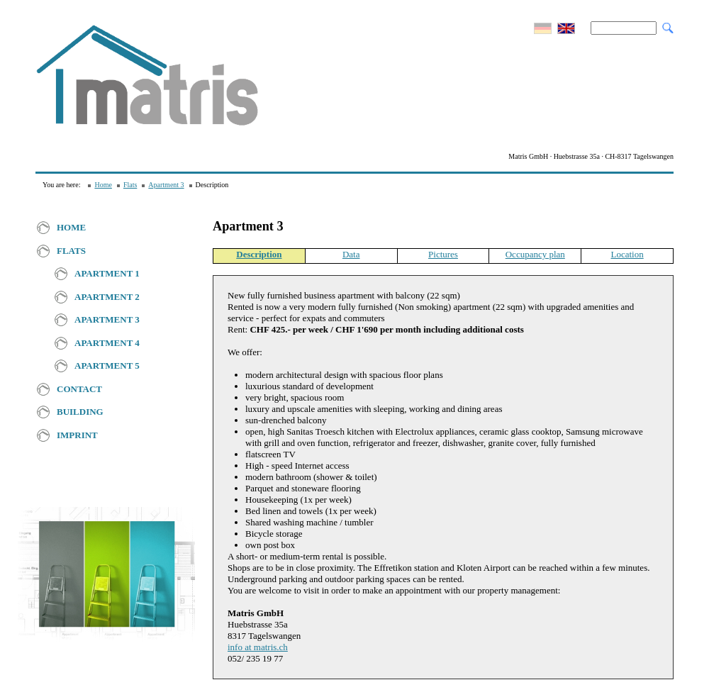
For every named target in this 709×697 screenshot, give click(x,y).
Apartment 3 (166, 185)
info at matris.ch (258, 647)
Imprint (77, 435)
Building (80, 411)
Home (102, 185)
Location (626, 254)
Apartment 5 (107, 365)
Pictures (443, 254)
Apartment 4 (107, 343)
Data (351, 254)
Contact (79, 389)
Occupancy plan (535, 254)
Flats (130, 185)
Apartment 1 (107, 273)
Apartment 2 (107, 296)
